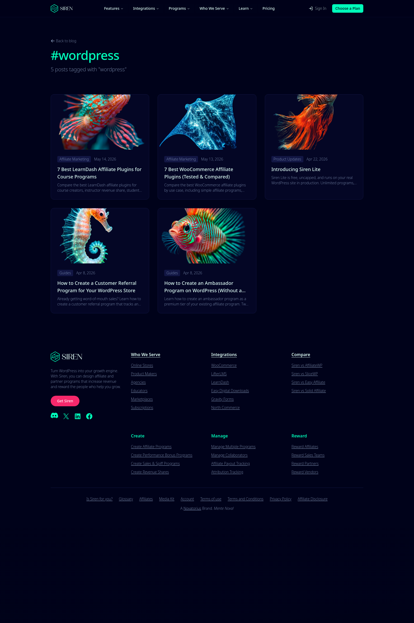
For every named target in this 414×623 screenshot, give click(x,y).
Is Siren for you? (99, 498)
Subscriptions (142, 407)
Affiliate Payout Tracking (230, 463)
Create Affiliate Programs (151, 446)
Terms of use (211, 498)
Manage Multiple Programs (233, 446)
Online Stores (142, 365)
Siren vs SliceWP (304, 373)
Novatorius (192, 508)
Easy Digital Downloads (230, 390)
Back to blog (63, 40)
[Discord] (54, 416)
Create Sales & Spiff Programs (155, 463)
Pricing (268, 8)
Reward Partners (305, 463)
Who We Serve (214, 8)
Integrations (146, 8)
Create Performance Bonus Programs (161, 454)
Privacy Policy (280, 498)
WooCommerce (224, 365)
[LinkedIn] (77, 416)
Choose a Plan (347, 8)
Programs (179, 8)
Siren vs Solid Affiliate (308, 390)
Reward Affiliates (304, 446)
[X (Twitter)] (66, 416)
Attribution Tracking (227, 471)
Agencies (138, 382)
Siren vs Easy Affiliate (308, 382)
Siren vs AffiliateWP (306, 365)
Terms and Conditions (245, 498)
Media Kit (166, 498)
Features (114, 8)
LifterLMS (219, 373)
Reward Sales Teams (307, 454)
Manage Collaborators (229, 454)
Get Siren (65, 400)
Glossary (126, 498)
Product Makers (144, 373)
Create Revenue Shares (150, 471)
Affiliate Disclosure (313, 498)
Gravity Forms (222, 399)
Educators (139, 390)
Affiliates (146, 498)
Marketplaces (142, 399)
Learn (246, 8)
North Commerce (225, 407)
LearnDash (220, 382)
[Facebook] (89, 416)
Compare (300, 354)
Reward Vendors (304, 471)
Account (187, 498)
